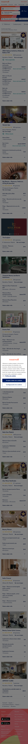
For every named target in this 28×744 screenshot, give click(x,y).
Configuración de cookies (14, 384)
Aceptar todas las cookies (14, 380)
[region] (14, 372)
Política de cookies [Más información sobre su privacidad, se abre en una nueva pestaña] (10, 376)
